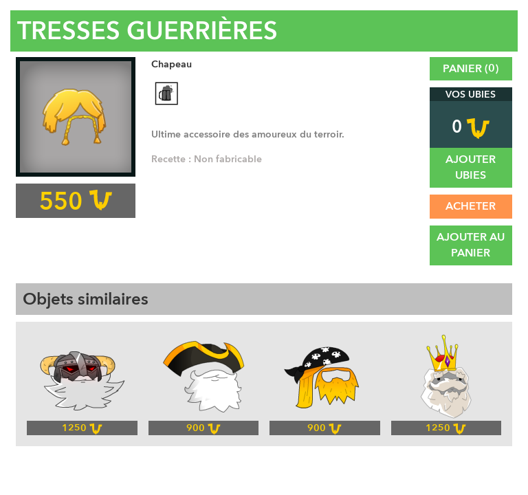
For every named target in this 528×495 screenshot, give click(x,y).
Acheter (471, 205)
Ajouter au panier (471, 244)
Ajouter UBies (471, 167)
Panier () (470, 68)
